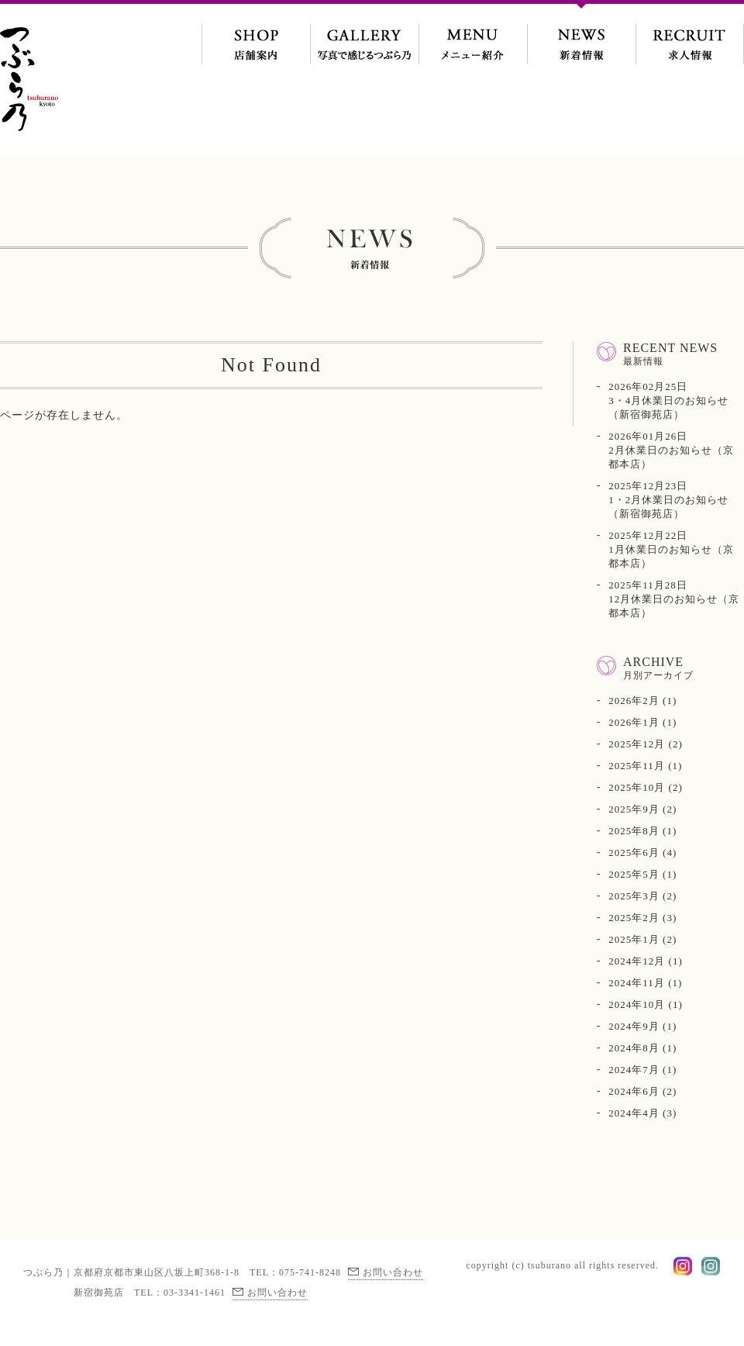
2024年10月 (636, 1004)
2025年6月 (634, 852)
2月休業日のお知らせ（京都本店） (671, 450)
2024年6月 (634, 1091)
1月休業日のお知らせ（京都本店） (671, 549)
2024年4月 (634, 1113)
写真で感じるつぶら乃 (364, 35)
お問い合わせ (393, 1272)
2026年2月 (634, 700)
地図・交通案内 (256, 35)
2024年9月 (634, 1026)
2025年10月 (636, 787)
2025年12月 (636, 744)
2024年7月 (634, 1069)
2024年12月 (636, 961)
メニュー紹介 (472, 35)
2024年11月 (636, 983)
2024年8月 (634, 1048)
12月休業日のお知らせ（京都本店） (673, 599)
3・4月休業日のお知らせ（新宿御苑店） (668, 400)
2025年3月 (634, 896)
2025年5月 (634, 874)
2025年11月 (636, 765)
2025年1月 (634, 939)
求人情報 (690, 35)
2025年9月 (634, 809)
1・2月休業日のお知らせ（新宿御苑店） (668, 499)
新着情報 (581, 35)
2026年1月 (634, 722)
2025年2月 (634, 917)
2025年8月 (634, 831)
